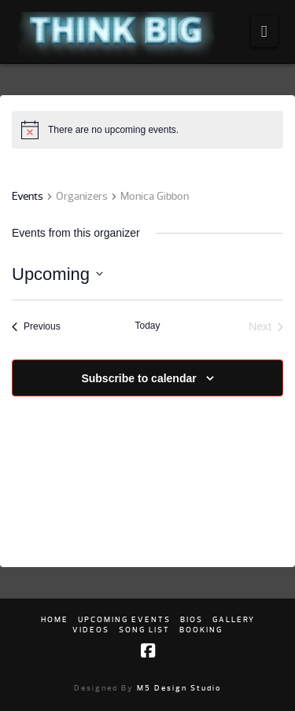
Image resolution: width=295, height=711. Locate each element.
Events (27, 196)
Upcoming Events (124, 619)
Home (54, 619)
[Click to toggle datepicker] (57, 274)
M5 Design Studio (179, 688)
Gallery (233, 619)
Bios (191, 619)
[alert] (113, 130)
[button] (264, 31)
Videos (90, 629)
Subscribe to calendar (138, 378)
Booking (201, 629)
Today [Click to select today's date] (147, 325)
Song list (144, 629)
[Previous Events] (36, 326)
